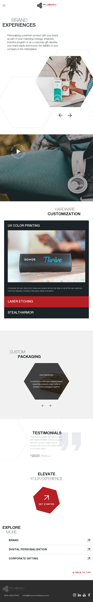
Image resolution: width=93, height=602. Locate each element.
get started (46, 499)
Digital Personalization (46, 549)
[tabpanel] (46, 447)
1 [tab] (43, 459)
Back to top (81, 573)
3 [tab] (48, 459)
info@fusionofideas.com (36, 595)
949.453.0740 (11, 595)
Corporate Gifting (46, 558)
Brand (46, 540)
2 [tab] (45, 459)
